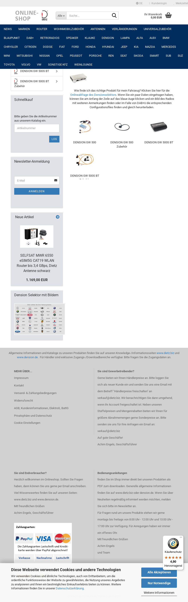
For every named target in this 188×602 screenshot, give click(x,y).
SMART (154, 55)
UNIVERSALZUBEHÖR (157, 29)
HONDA (90, 46)
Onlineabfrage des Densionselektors (93, 94)
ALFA (139, 38)
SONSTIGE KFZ (58, 64)
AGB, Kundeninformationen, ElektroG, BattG (41, 408)
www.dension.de (27, 357)
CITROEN (30, 46)
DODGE (48, 46)
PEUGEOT (76, 55)
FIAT (62, 46)
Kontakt (19, 385)
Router (41, 29)
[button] (139, 3)
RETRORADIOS (49, 38)
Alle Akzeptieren (159, 572)
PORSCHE (95, 55)
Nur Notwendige (159, 583)
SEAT (123, 55)
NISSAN (44, 55)
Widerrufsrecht (23, 400)
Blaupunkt (12, 38)
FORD (75, 46)
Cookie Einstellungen (27, 422)
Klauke (90, 38)
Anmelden (37, 191)
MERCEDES (169, 46)
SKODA (138, 55)
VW (39, 64)
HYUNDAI (108, 46)
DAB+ (30, 38)
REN (111, 55)
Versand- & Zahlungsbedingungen (35, 393)
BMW (166, 38)
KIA (136, 46)
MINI (7, 55)
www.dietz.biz (165, 353)
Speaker (72, 38)
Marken (24, 29)
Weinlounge (83, 64)
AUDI (153, 38)
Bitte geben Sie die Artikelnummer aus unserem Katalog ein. (35, 118)
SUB (168, 55)
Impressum (21, 378)
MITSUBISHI (25, 55)
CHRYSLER (11, 46)
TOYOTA (9, 64)
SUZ (180, 55)
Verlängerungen (124, 29)
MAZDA (150, 46)
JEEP (124, 46)
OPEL (59, 55)
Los (54, 139)
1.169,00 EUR (37, 280)
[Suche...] (61, 16)
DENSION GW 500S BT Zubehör (31, 83)
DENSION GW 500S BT (31, 71)
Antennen (98, 29)
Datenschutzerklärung (70, 588)
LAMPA (125, 38)
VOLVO (25, 64)
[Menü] (181, 538)
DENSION (108, 38)
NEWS (8, 29)
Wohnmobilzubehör (69, 29)
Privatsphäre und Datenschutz (33, 415)
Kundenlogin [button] (158, 3)
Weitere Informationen (159, 592)
